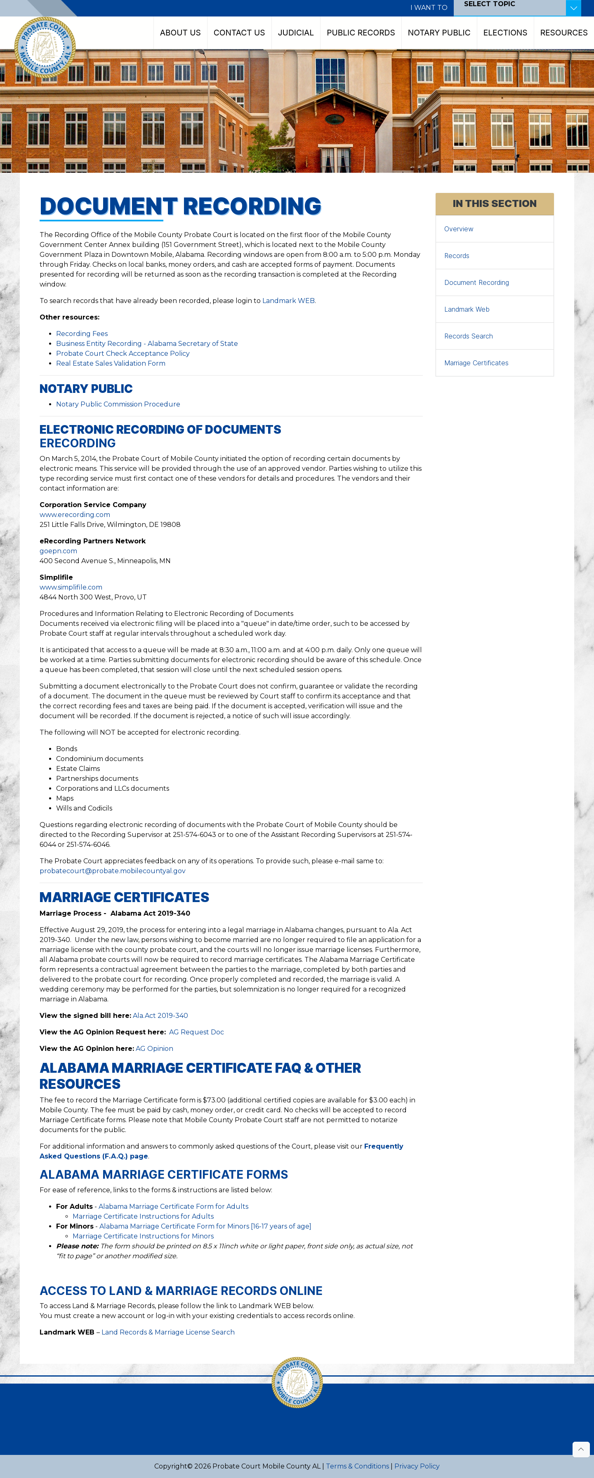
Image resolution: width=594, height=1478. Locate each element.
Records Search (468, 336)
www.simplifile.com (71, 587)
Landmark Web (467, 309)
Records (456, 255)
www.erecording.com (75, 515)
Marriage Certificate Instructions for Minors (143, 1236)
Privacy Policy (417, 1466)
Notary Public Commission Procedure (118, 404)
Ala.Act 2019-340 (160, 1016)
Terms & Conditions (357, 1466)
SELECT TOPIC (489, 4)
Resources (564, 33)
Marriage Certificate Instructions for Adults (143, 1216)
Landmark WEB (288, 301)
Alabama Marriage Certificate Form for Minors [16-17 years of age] (205, 1226)
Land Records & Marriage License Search (168, 1332)
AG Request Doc (196, 1032)
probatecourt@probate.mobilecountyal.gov (113, 871)
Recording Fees (82, 334)
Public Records (361, 33)
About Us (180, 33)
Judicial (296, 33)
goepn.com (58, 551)
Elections (505, 33)
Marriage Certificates (476, 363)
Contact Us (239, 33)
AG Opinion (154, 1049)
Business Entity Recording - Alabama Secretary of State (147, 344)
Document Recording (476, 282)
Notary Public (439, 33)
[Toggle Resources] (573, 8)
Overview (459, 229)
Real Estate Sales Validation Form (110, 363)
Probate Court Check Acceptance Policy (123, 353)
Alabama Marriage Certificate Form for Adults (173, 1206)
